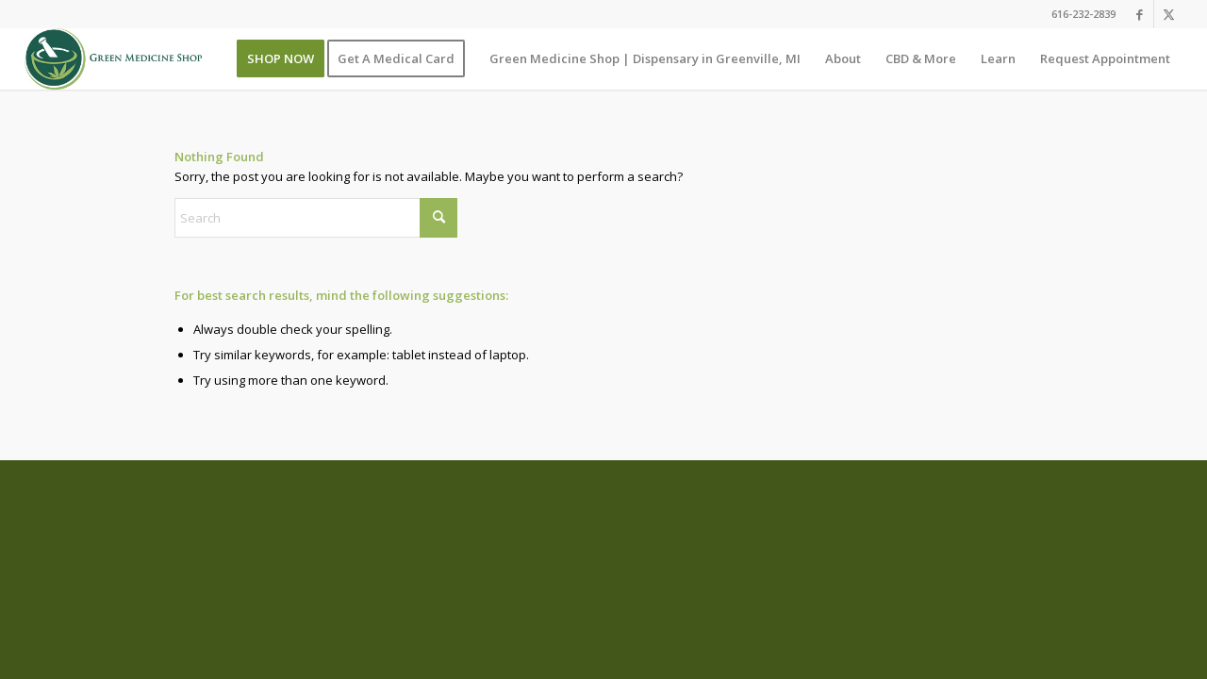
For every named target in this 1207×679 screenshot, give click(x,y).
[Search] (315, 218)
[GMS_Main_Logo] (114, 59)
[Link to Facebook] (1139, 14)
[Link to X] (1168, 14)
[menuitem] (280, 59)
